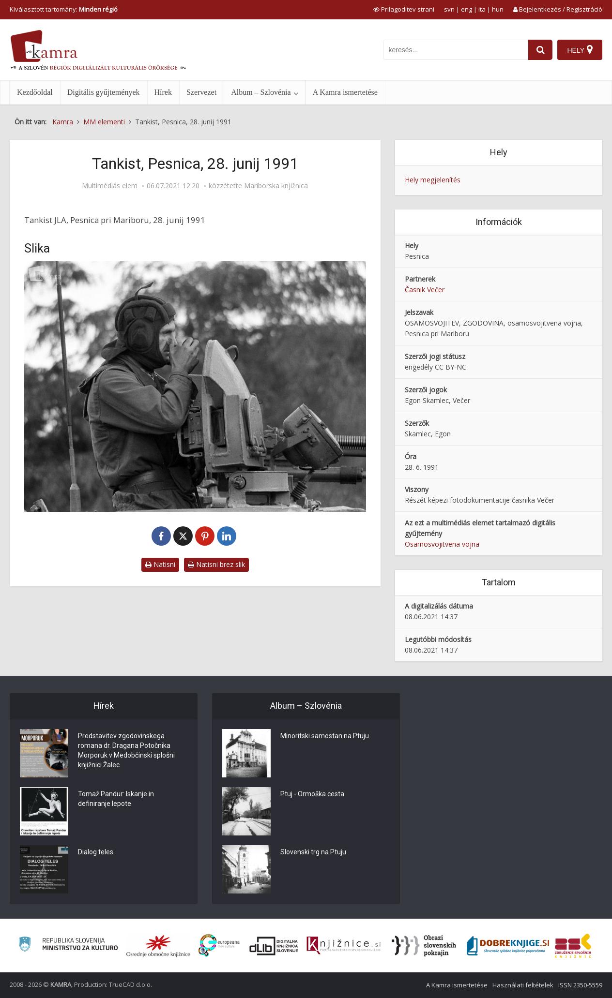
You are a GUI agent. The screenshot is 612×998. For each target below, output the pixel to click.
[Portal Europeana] (219, 945)
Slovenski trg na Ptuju (313, 852)
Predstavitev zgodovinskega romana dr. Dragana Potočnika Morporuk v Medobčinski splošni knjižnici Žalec (126, 750)
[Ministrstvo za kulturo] (68, 945)
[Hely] (579, 50)
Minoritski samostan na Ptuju (324, 736)
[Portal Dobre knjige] (508, 945)
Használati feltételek (522, 985)
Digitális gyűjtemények (103, 92)
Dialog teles (95, 852)
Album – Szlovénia (261, 92)
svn (449, 9)
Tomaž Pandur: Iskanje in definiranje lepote (116, 799)
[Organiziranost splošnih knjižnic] (158, 946)
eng (466, 9)
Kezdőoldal (35, 92)
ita (482, 9)
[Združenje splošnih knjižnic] (573, 946)
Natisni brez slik (216, 564)
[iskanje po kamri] (455, 50)
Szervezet (201, 92)
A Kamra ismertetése (345, 92)
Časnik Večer (424, 289)
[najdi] (540, 50)
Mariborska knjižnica (276, 185)
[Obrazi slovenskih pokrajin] (424, 946)
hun (498, 9)
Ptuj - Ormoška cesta (312, 794)
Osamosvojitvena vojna (442, 544)
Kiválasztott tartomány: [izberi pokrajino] (64, 9)
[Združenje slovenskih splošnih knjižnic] (343, 945)
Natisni (160, 564)
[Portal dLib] (274, 946)
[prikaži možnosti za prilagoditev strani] (403, 9)
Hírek (163, 92)
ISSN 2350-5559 (580, 985)
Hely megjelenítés (432, 179)
